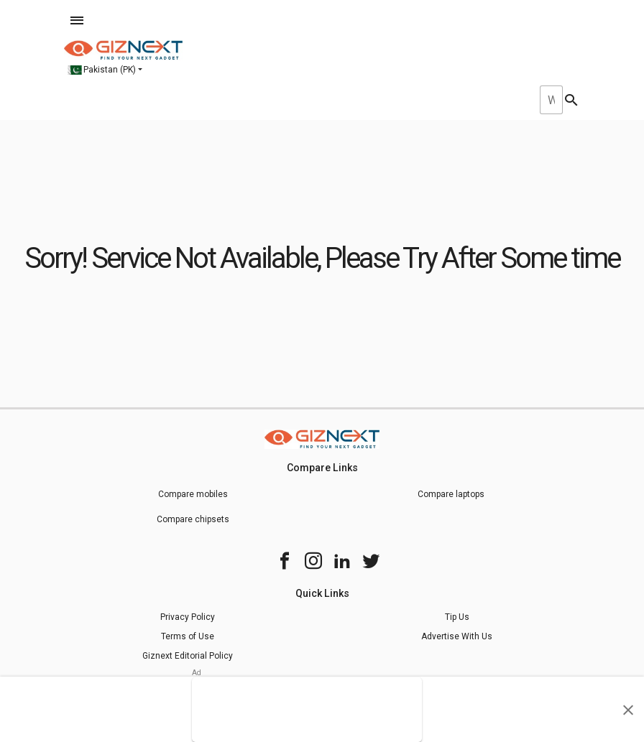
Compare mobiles (193, 494)
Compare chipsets (193, 519)
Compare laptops (451, 494)
